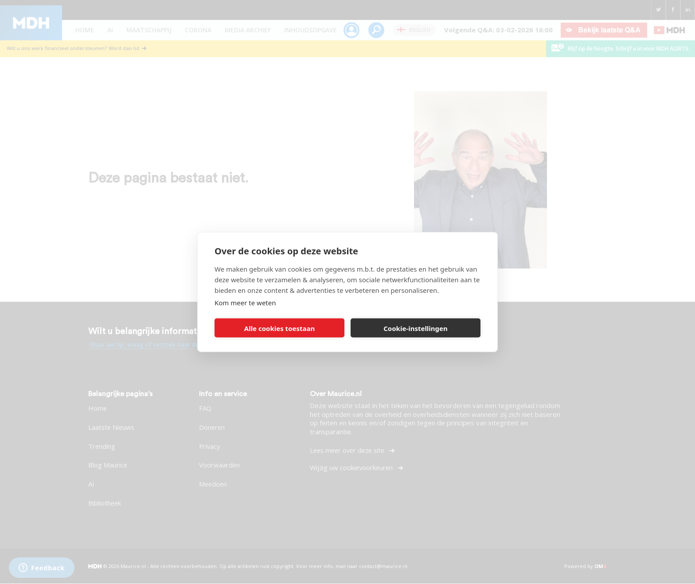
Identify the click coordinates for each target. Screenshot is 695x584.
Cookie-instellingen (415, 327)
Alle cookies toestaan (279, 327)
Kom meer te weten (245, 302)
